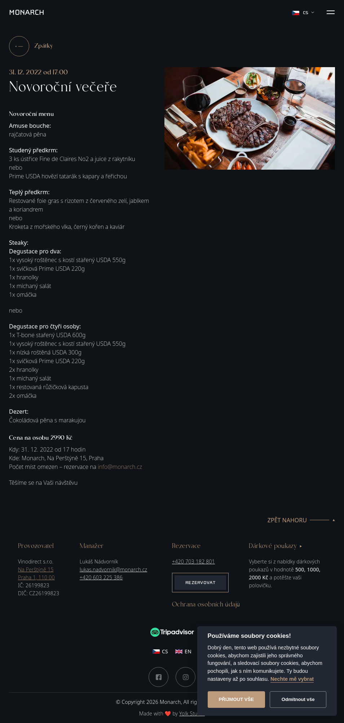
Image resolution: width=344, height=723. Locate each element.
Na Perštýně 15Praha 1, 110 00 (36, 573)
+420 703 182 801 (193, 561)
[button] (330, 12)
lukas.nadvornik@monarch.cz (113, 569)
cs (303, 12)
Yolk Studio (192, 713)
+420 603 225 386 (101, 577)
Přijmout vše (236, 699)
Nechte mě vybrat (292, 679)
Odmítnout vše (298, 699)
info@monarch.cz (120, 467)
